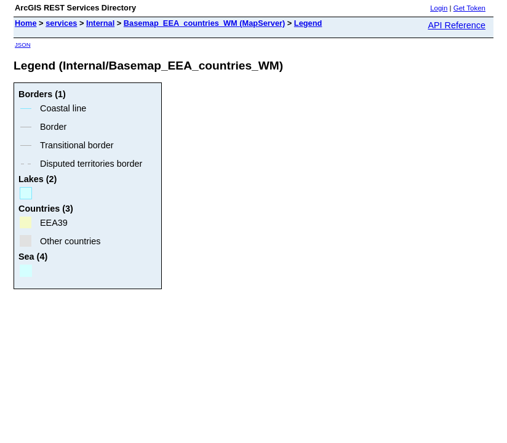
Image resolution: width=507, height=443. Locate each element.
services (61, 23)
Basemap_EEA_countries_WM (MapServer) (204, 23)
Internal (100, 23)
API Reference (456, 25)
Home (26, 23)
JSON (23, 44)
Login (438, 8)
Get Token (469, 8)
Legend (308, 23)
